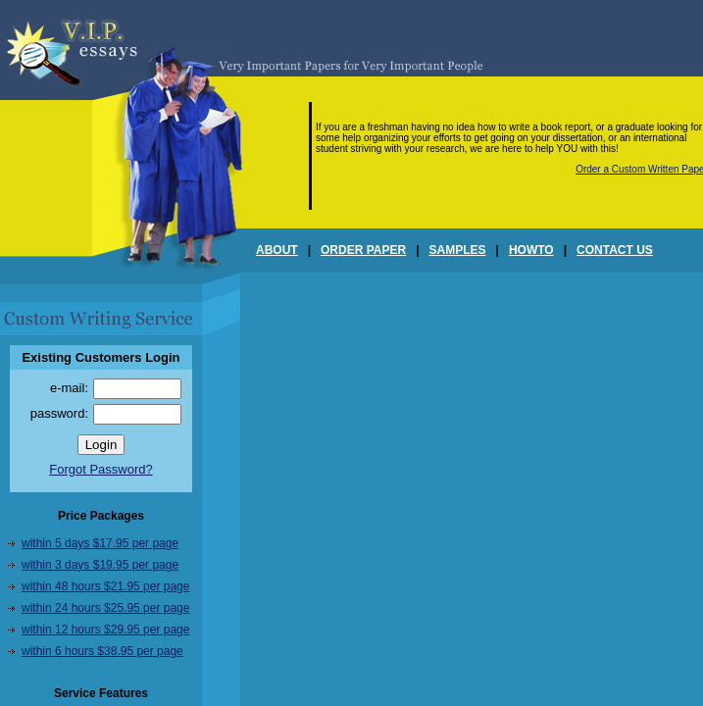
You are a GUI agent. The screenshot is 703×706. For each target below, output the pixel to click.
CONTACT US (615, 250)
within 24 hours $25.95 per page (105, 608)
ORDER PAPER (363, 250)
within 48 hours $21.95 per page (105, 586)
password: (59, 413)
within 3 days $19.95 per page (100, 565)
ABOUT (277, 250)
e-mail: (69, 387)
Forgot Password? (101, 469)
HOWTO (531, 250)
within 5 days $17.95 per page (100, 543)
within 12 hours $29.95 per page (105, 629)
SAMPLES (457, 250)
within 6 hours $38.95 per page (102, 651)
